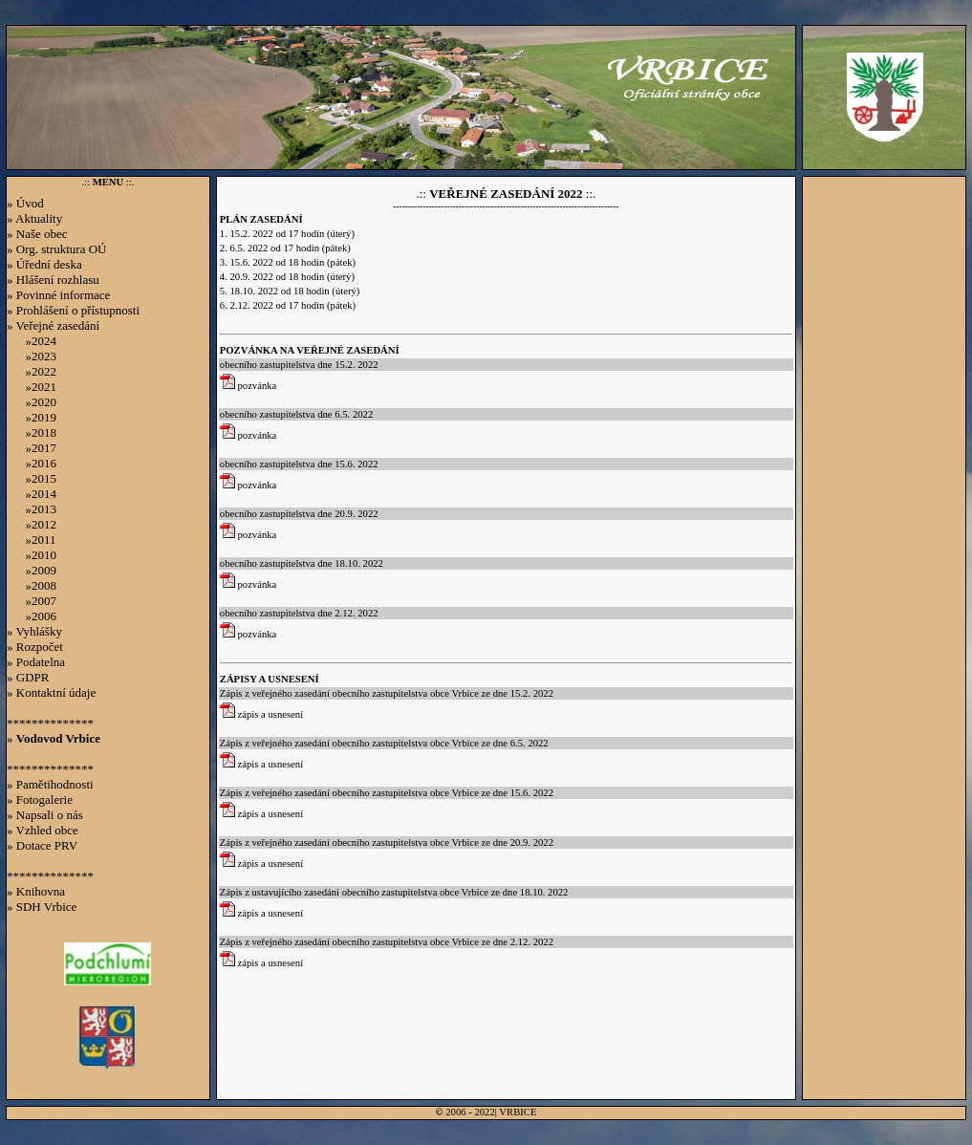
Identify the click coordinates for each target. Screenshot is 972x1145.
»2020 (31, 402)
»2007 (31, 601)
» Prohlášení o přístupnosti (73, 310)
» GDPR (28, 677)
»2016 (31, 463)
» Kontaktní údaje (51, 692)
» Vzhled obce (42, 830)
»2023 (31, 356)
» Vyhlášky (34, 631)
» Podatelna (36, 662)
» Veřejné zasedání (53, 325)
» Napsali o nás (45, 815)
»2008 (31, 585)
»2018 (31, 432)
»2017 (31, 448)
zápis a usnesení (261, 714)
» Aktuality (34, 218)
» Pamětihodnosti (50, 784)
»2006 (31, 616)
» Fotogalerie (40, 799)
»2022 (31, 371)
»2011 (31, 539)
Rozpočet (39, 646)
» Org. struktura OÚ (56, 249)
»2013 (31, 509)
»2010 (31, 555)
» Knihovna (36, 891)
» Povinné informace (58, 295)
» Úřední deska (44, 264)
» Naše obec (37, 234)
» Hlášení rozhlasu (53, 279)
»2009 (31, 570)
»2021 (31, 386)
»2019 (31, 417)
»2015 (31, 478)
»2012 (31, 524)
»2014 (31, 493)
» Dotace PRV (42, 845)
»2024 (31, 341)
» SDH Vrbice (41, 906)
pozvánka (248, 385)
